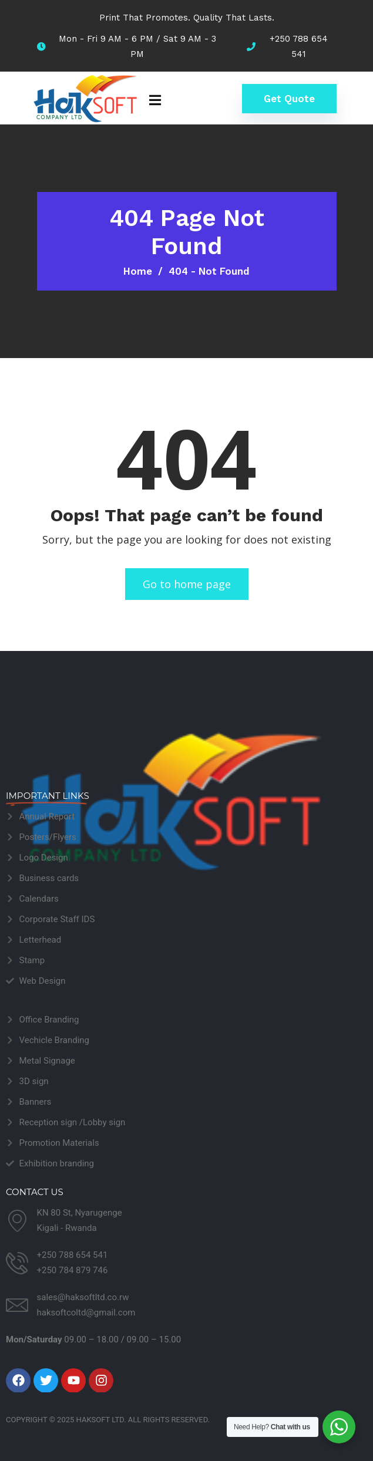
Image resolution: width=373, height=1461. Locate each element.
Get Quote (289, 98)
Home (137, 271)
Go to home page (187, 584)
